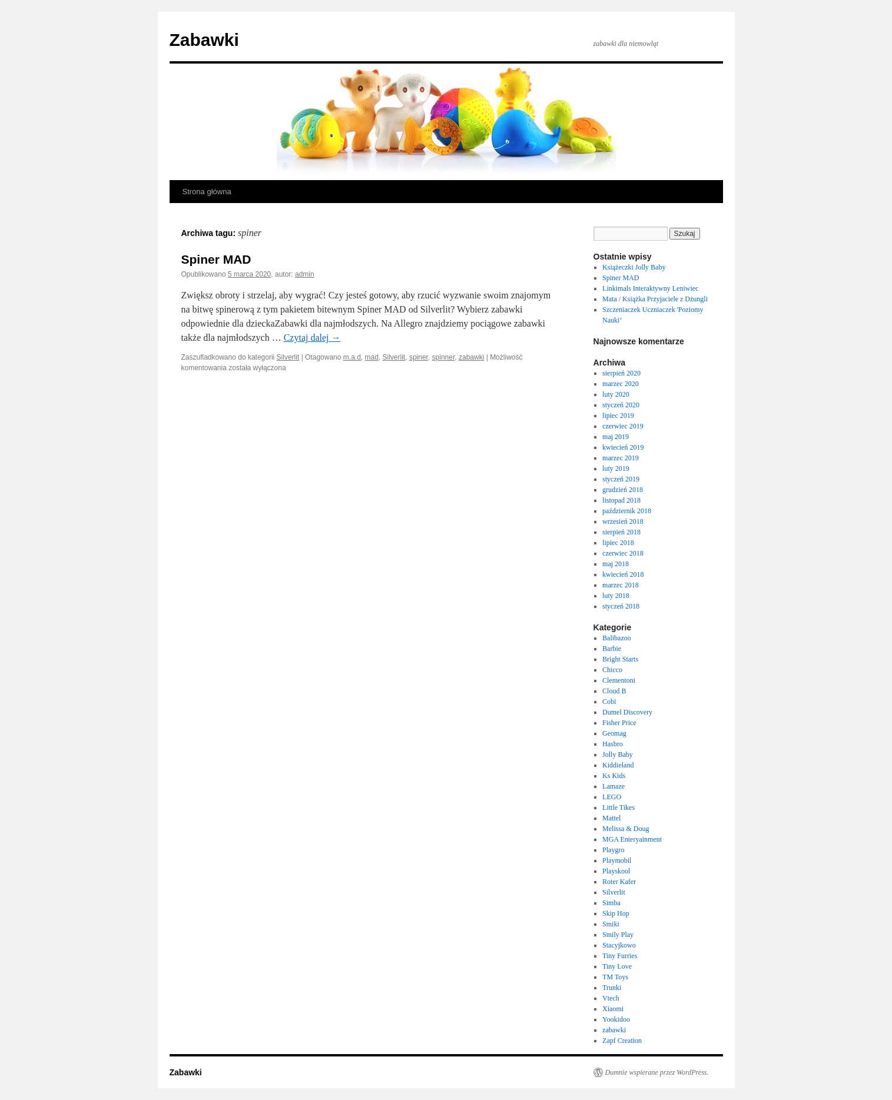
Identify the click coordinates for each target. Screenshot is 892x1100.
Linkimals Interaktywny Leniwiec (650, 288)
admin (304, 274)
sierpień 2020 (621, 373)
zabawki (471, 357)
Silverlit (288, 357)
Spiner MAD (216, 259)
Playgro (613, 850)
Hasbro (612, 744)
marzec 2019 (620, 458)
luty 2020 (615, 394)
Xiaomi (613, 1009)
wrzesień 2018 (623, 521)
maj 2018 (615, 564)
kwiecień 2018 (623, 574)
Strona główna (207, 191)
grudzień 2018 (622, 490)
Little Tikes (618, 807)
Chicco (612, 670)
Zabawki (204, 39)
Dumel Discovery (627, 712)
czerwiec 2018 (623, 553)
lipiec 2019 (618, 415)
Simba (611, 903)
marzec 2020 (620, 384)
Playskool (616, 871)
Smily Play (618, 934)
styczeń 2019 (620, 479)
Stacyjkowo (619, 945)
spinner (443, 357)
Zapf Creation (622, 1040)
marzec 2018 (620, 585)
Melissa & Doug (625, 829)
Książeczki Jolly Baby (633, 267)
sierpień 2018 (621, 532)
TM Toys (615, 977)
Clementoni (618, 680)
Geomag (614, 733)
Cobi (609, 701)
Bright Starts (620, 659)
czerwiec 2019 (623, 426)
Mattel (611, 818)
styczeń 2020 (620, 405)
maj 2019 (615, 437)
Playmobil (616, 860)
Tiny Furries (619, 956)
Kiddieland (618, 765)
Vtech (610, 998)
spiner (418, 357)
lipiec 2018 (618, 543)
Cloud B (614, 691)
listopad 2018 (621, 500)
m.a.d (352, 357)
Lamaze (613, 786)
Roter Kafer (619, 882)
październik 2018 (626, 511)
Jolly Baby (617, 754)
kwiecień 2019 (623, 447)
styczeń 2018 (620, 606)
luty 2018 (615, 595)
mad (372, 357)
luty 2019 (615, 468)
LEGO (611, 797)
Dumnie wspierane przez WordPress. (657, 1072)
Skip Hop (615, 913)
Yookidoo (616, 1019)
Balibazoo (616, 638)
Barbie (611, 648)
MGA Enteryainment (632, 839)
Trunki (611, 987)
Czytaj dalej (312, 338)
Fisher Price (619, 723)
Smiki (610, 924)
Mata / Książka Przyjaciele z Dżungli (655, 299)
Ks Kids (613, 776)
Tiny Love (617, 966)
